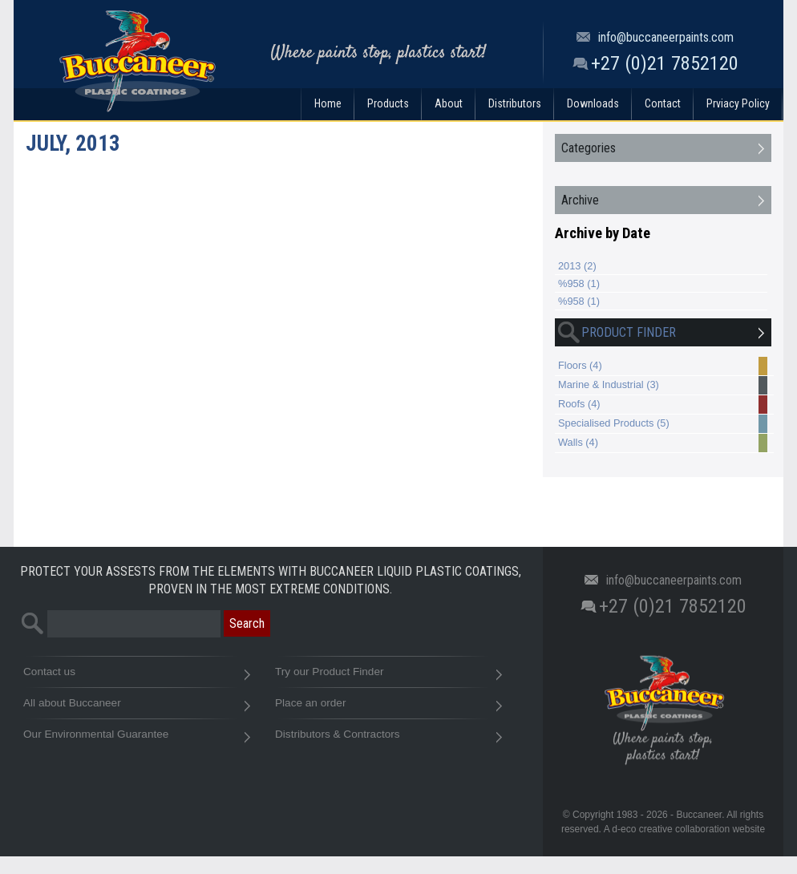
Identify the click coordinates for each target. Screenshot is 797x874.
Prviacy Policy (738, 103)
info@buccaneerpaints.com (666, 37)
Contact (663, 103)
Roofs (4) (662, 405)
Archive (580, 200)
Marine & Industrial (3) (662, 385)
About (449, 103)
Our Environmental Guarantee (136, 738)
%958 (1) (579, 283)
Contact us (136, 676)
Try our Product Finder (388, 676)
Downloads (593, 103)
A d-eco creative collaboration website (684, 829)
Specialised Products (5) (662, 424)
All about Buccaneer (136, 707)
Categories (588, 148)
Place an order (388, 707)
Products (388, 103)
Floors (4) (662, 366)
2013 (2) (577, 266)
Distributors (514, 103)
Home (328, 103)
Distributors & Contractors (388, 738)
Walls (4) (662, 443)
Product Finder (615, 333)
